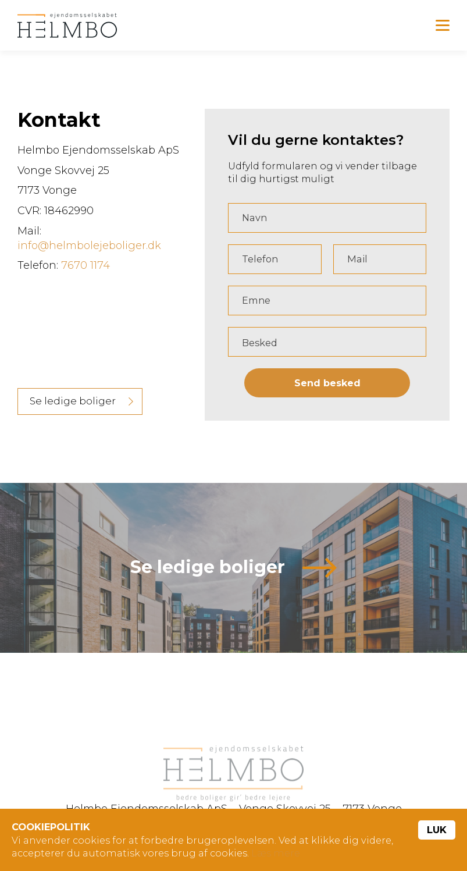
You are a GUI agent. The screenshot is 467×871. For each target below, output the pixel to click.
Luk (437, 830)
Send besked (327, 384)
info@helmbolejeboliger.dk (89, 247)
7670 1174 (85, 267)
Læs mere (275, 853)
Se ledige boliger (73, 402)
